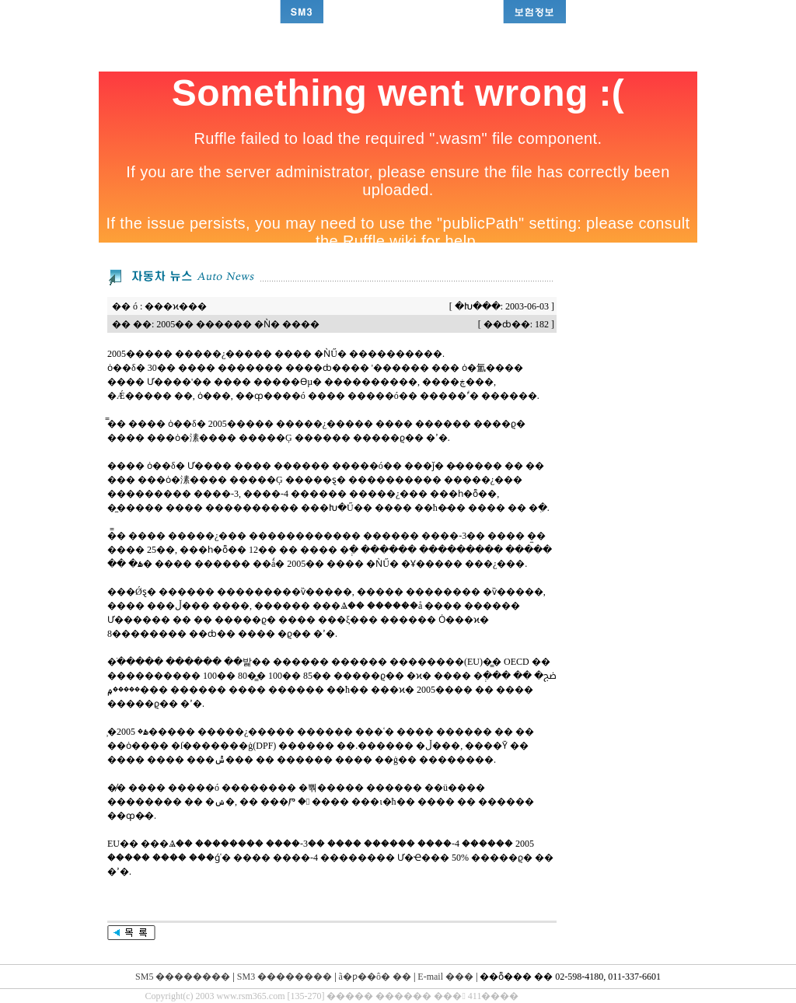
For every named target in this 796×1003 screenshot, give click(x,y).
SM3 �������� (284, 976)
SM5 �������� (182, 976)
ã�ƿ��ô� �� (375, 976)
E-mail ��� (445, 976)
